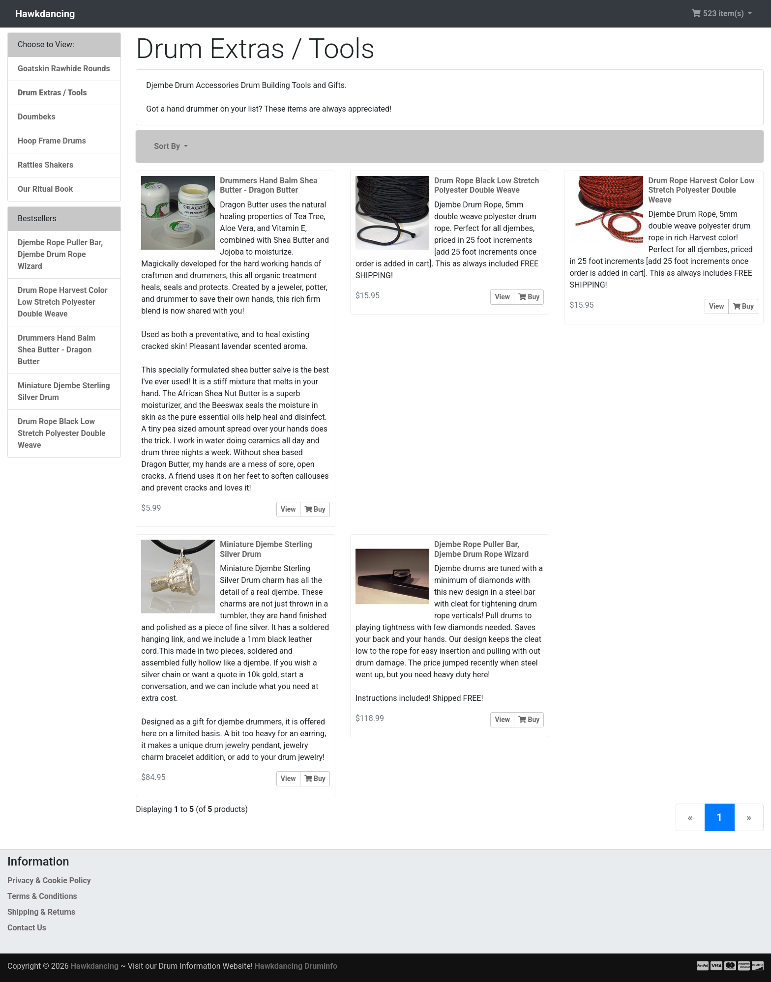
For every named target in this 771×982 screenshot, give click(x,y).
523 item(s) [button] (718, 13)
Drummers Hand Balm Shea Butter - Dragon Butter (56, 349)
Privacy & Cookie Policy (49, 880)
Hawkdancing (45, 14)
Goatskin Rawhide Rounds (64, 68)
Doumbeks (37, 116)
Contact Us (26, 927)
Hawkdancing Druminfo (296, 966)
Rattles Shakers (45, 165)
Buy (315, 509)
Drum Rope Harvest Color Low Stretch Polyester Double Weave (63, 302)
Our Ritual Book (45, 189)
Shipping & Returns (41, 912)
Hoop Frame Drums (52, 140)
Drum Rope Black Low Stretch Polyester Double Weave (62, 433)
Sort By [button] (168, 146)
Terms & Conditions (42, 896)
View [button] (288, 509)
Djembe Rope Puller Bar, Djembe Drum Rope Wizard (60, 254)
